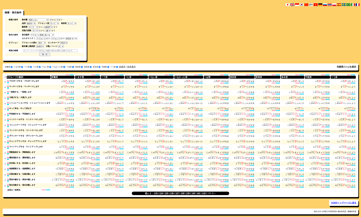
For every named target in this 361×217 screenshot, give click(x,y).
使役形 (79, 67)
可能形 (105, 67)
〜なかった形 (58, 67)
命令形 (96, 67)
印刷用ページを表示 (346, 67)
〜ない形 (46, 67)
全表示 (122, 67)
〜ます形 (18, 67)
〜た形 (37, 67)
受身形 (88, 67)
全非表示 (131, 67)
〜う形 (114, 67)
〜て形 (28, 67)
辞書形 (8, 67)
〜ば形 (70, 67)
